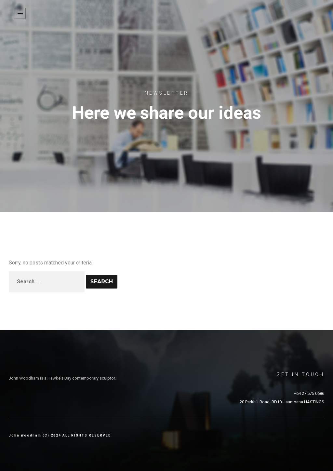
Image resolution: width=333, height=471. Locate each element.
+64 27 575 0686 (309, 393)
